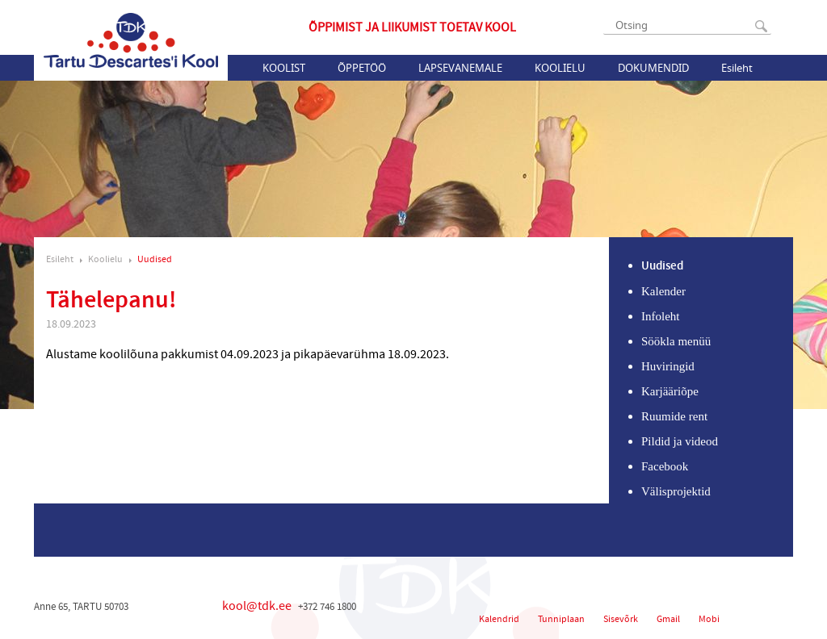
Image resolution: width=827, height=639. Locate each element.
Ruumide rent (674, 416)
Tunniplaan (561, 619)
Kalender (663, 291)
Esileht (737, 68)
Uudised (154, 259)
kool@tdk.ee (257, 606)
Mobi (709, 619)
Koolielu (560, 68)
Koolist (283, 68)
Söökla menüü (676, 341)
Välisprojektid (676, 491)
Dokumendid (653, 68)
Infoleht (660, 316)
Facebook (664, 466)
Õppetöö (362, 68)
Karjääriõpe (670, 391)
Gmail (668, 619)
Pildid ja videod (679, 441)
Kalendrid (499, 619)
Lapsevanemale (460, 68)
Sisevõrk (620, 619)
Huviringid (668, 366)
